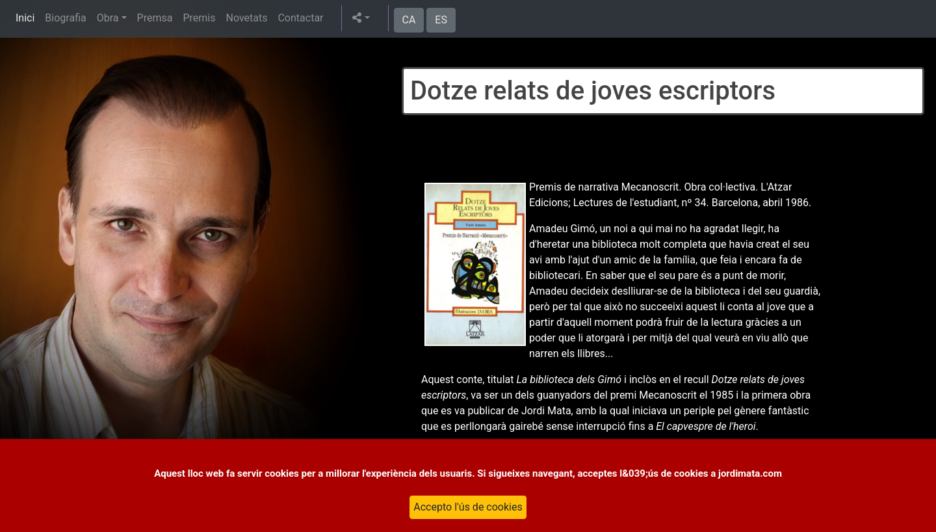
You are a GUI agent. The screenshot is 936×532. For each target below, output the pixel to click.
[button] (360, 18)
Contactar (300, 18)
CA (409, 20)
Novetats (246, 18)
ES (441, 20)
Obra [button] (108, 18)
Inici (25, 18)
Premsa (155, 18)
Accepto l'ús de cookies (467, 507)
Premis (199, 18)
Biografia (65, 18)
